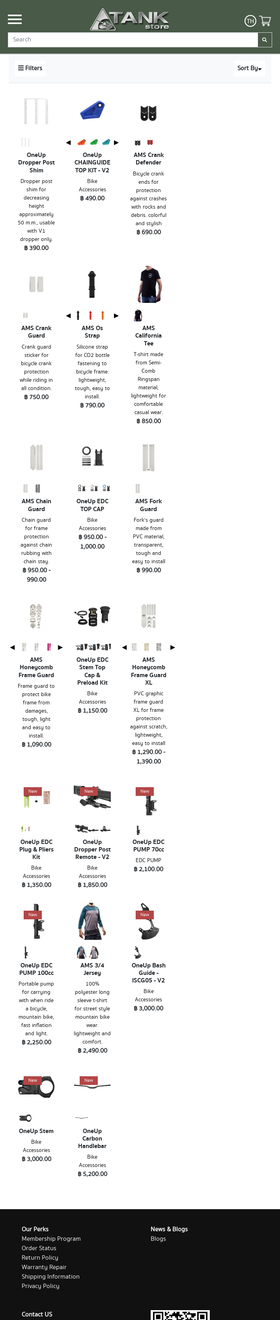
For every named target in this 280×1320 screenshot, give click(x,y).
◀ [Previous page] (68, 142)
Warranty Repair (44, 1267)
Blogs (158, 1238)
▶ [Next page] (116, 142)
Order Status (39, 1248)
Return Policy (40, 1257)
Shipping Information (51, 1276)
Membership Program (51, 1238)
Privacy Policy (41, 1286)
